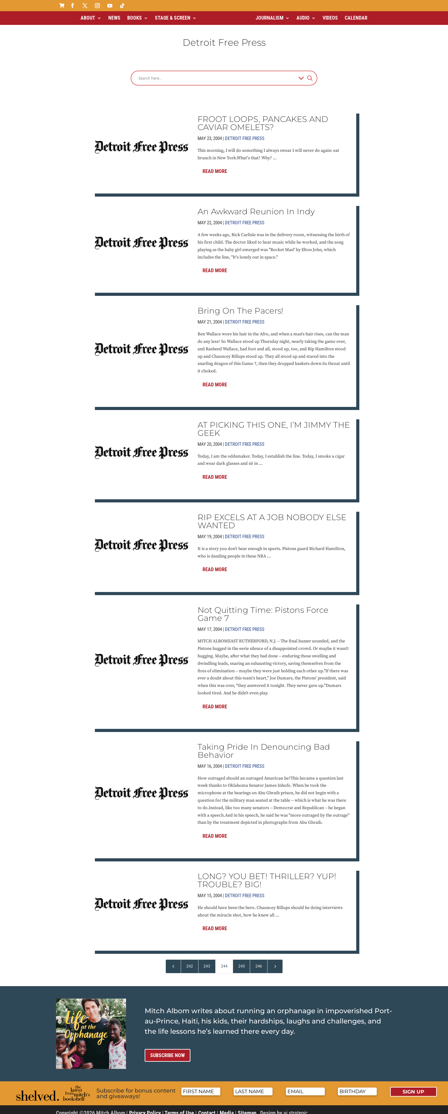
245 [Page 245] (241, 961)
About (88, 18)
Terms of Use (179, 1107)
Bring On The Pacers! (240, 305)
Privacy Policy (145, 1107)
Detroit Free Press (244, 133)
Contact (207, 1107)
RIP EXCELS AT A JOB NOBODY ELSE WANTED (272, 516)
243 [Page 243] (206, 961)
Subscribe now (167, 1050)
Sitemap (247, 1107)
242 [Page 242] (189, 961)
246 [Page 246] (258, 961)
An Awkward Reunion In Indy (256, 206)
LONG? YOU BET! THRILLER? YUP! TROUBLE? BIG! (267, 875)
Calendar (356, 18)
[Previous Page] (173, 961)
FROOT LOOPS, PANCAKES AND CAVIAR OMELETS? (263, 118)
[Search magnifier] (310, 72)
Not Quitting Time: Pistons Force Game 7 (263, 609)
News (114, 18)
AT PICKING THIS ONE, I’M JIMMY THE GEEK (274, 424)
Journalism (269, 18)
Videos (330, 18)
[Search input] (216, 72)
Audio (303, 18)
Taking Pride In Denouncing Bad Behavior (264, 746)
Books (134, 18)
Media (227, 1107)
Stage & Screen (172, 18)
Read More (215, 166)
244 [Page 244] (224, 961)
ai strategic (295, 1107)
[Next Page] (275, 961)
